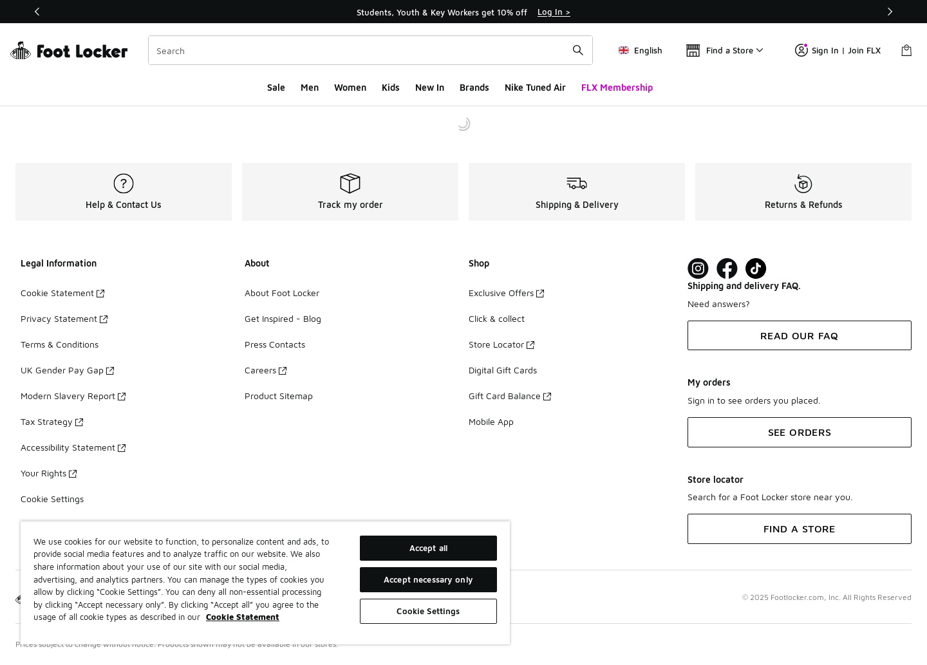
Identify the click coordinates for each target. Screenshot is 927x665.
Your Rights (49, 472)
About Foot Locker (282, 292)
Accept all (428, 548)
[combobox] (370, 50)
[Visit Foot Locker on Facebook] (727, 268)
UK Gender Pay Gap (67, 369)
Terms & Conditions (59, 344)
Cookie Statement (62, 292)
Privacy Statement (64, 318)
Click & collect (497, 318)
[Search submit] (578, 50)
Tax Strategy (52, 421)
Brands (474, 87)
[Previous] (37, 11)
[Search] (370, 50)
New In (429, 87)
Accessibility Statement (73, 447)
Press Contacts (275, 344)
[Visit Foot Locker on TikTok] (756, 268)
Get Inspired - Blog (283, 318)
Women (350, 87)
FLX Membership (617, 87)
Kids (391, 87)
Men (310, 87)
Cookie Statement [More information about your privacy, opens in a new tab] (242, 617)
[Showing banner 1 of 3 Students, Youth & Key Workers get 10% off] (463, 11)
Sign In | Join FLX (838, 50)
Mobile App (491, 421)
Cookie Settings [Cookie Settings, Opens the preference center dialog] (428, 611)
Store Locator (501, 344)
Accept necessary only (428, 579)
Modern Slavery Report (73, 395)
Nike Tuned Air (535, 87)
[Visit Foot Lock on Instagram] (698, 268)
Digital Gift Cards (503, 369)
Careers (265, 369)
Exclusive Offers (506, 292)
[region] (265, 582)
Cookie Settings (52, 498)
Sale (276, 87)
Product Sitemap (279, 395)
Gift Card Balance (510, 395)
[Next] (889, 11)
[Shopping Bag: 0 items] (906, 50)
